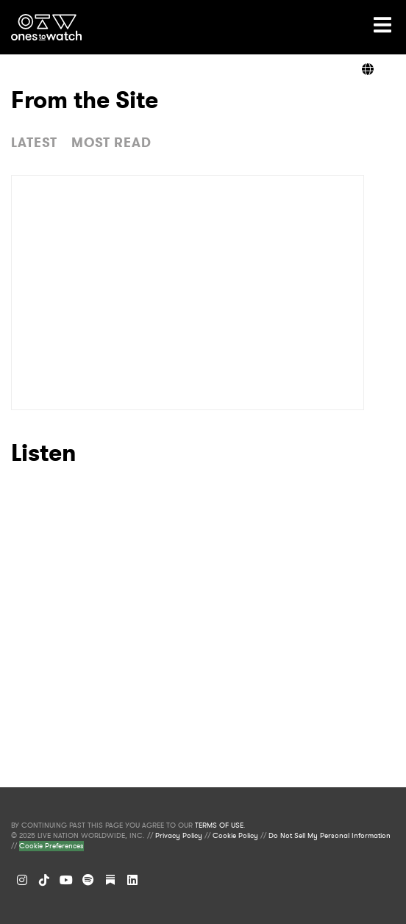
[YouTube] (66, 880)
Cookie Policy (235, 836)
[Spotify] (88, 880)
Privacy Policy (178, 836)
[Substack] (110, 880)
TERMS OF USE (219, 825)
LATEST (34, 142)
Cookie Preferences (51, 846)
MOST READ (111, 142)
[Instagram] (22, 880)
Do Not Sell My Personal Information (329, 836)
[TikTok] (44, 880)
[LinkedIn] (132, 880)
